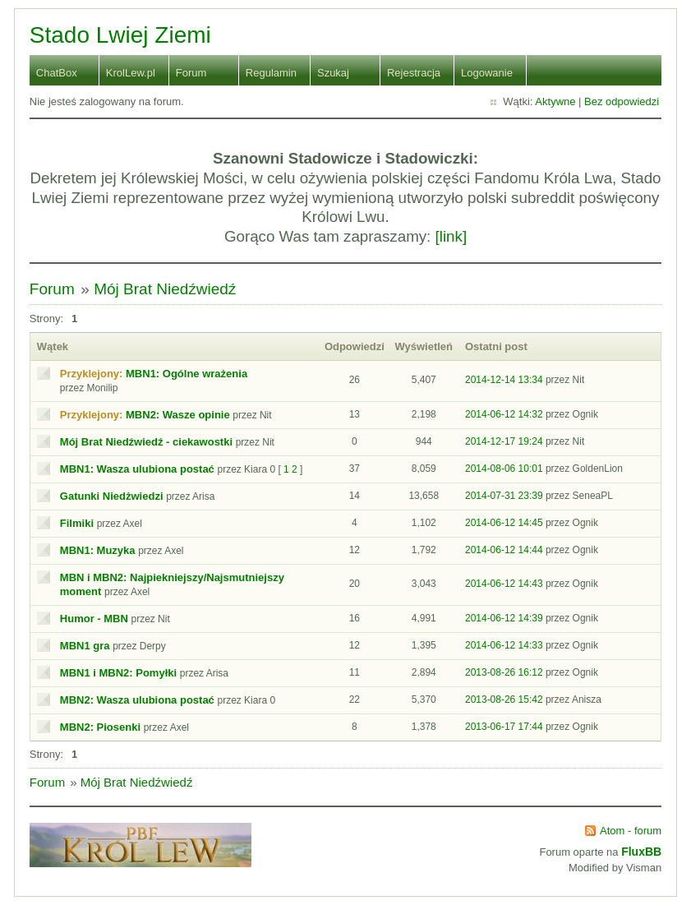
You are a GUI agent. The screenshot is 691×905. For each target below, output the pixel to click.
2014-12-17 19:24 (504, 441)
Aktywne (555, 101)
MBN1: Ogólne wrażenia (186, 373)
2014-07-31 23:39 (504, 495)
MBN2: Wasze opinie (178, 415)
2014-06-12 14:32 (504, 414)
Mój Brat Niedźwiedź (165, 289)
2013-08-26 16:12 (504, 672)
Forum (191, 73)
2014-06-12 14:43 (504, 583)
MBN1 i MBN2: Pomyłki (118, 673)
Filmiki (77, 523)
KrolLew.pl (130, 73)
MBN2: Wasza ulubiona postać (137, 700)
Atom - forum (630, 830)
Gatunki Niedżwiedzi (112, 496)
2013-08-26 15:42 (504, 699)
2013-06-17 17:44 (504, 726)
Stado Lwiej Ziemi (120, 35)
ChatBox (56, 73)
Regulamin (271, 73)
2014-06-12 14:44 (504, 550)
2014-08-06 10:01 (504, 468)
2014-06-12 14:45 (504, 523)
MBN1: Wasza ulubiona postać (137, 469)
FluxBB (641, 851)
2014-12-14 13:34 (504, 380)
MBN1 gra (85, 646)
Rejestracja (413, 73)
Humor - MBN (94, 618)
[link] (451, 236)
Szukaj (333, 73)
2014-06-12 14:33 (504, 645)
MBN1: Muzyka (98, 550)
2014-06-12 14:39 (504, 618)
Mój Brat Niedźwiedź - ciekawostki (146, 442)
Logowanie (487, 73)
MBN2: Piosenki (100, 727)
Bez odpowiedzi (621, 101)
